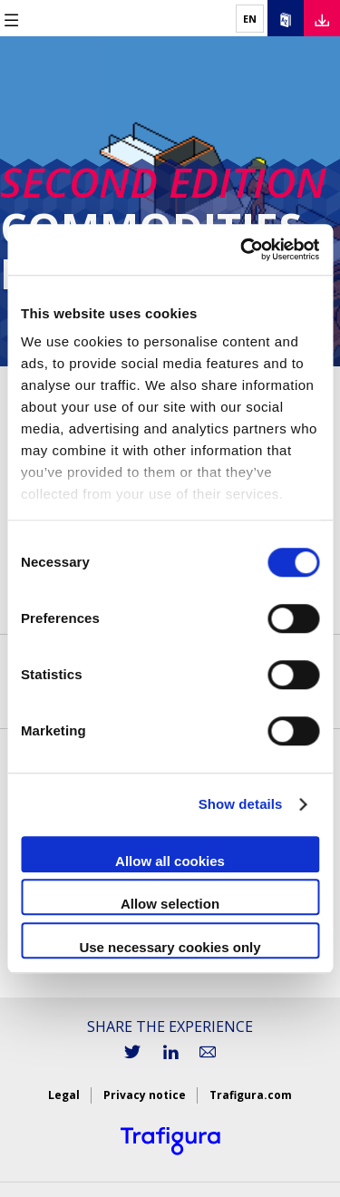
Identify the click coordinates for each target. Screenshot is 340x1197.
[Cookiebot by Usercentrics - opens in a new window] (242, 249)
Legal (64, 1095)
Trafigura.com (250, 1095)
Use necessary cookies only (169, 947)
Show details (241, 804)
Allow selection (170, 903)
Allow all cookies (170, 861)
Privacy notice (144, 1095)
